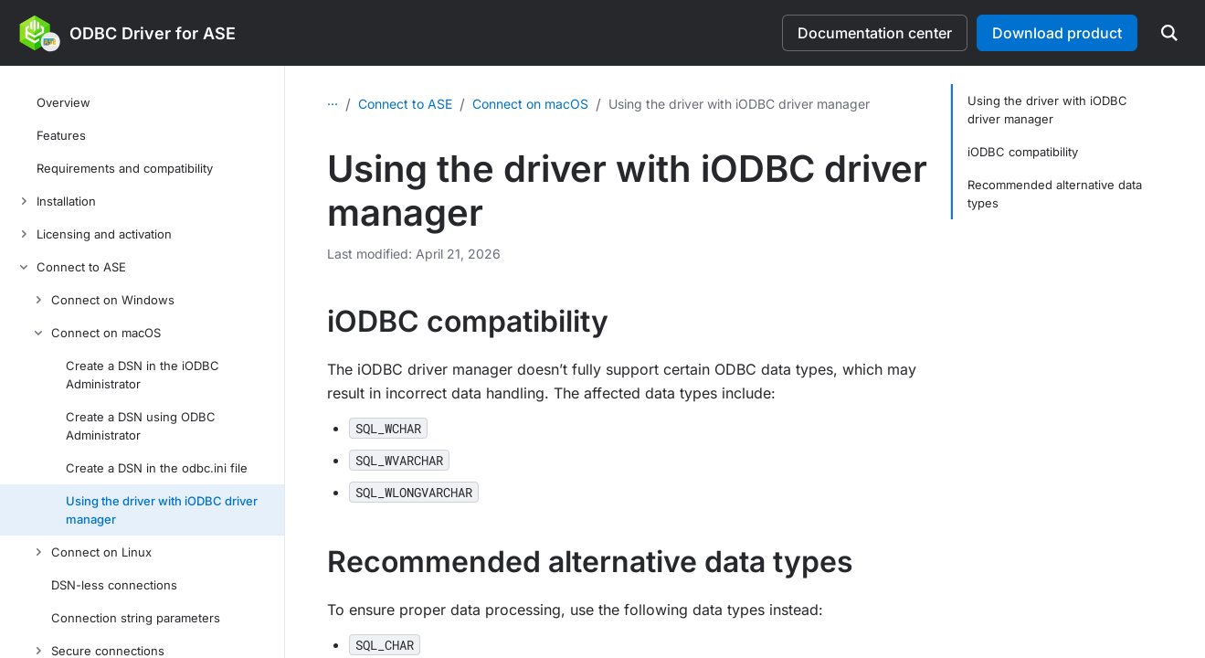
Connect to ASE (405, 103)
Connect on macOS (530, 103)
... (332, 100)
